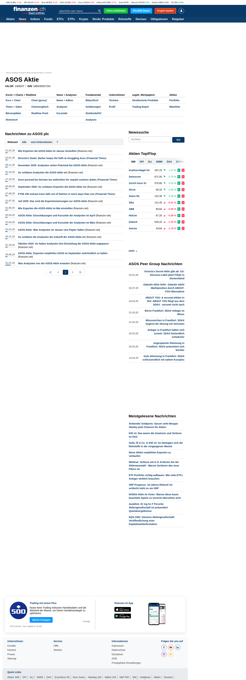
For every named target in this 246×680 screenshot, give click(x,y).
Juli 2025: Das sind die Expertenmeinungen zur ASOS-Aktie (52, 201)
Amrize (133, 228)
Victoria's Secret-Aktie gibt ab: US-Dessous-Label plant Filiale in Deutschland (164, 259)
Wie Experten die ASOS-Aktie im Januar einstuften (47, 151)
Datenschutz (118, 634)
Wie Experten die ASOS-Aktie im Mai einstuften (45, 208)
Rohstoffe (124, 19)
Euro (81, 2)
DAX (62, 2)
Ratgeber (178, 19)
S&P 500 (124, 661)
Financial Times (96, 158)
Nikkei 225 (110, 661)
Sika (131, 202)
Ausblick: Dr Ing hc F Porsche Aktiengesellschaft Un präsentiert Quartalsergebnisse (148, 492)
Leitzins (151, 665)
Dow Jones (79, 661)
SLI (31, 661)
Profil (112, 106)
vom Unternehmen (41, 142)
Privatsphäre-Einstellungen (126, 647)
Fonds (48, 19)
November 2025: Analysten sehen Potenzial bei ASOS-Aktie (52, 165)
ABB (131, 209)
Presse (11, 638)
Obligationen (159, 19)
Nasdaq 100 (94, 661)
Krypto (83, 19)
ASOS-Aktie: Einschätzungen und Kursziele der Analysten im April (56, 215)
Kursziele (61, 113)
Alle (24, 142)
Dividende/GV (93, 113)
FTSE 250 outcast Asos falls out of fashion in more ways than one (56, 194)
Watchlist (174, 106)
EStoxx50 (101, 2)
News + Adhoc (64, 100)
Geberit (133, 222)
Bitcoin (134, 2)
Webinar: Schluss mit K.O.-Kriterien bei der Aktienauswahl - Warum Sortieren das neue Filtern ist (154, 450)
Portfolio (174, 100)
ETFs (60, 19)
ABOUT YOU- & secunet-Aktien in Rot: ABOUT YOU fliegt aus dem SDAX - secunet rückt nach (164, 285)
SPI (25, 2)
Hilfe (56, 630)
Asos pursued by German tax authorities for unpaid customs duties (57, 179)
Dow (43, 2)
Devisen (141, 19)
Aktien (10, 19)
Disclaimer (117, 638)
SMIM (40, 661)
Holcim (133, 215)
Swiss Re (134, 196)
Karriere (11, 634)
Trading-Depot (140, 106)
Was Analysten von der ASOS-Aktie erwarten (44, 263)
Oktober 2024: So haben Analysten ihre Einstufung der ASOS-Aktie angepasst (63, 243)
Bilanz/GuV (91, 100)
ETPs (71, 19)
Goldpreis (145, 661)
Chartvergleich (39, 106)
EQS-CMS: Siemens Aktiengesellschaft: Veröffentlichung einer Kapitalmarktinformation (152, 505)
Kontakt (11, 630)
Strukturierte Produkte (145, 100)
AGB (114, 643)
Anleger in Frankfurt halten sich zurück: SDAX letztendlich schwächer (166, 318)
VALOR (9, 86)
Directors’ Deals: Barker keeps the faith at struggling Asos (52, 158)
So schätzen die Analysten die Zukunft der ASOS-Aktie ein (52, 237)
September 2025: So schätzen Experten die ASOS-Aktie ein (52, 186)
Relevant (13, 142)
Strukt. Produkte (103, 19)
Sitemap (11, 643)
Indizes (35, 19)
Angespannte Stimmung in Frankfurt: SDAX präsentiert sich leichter (165, 331)
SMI (8, 2)
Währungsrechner (122, 665)
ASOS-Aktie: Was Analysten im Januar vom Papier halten (51, 229)
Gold (121, 2)
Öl (172, 2)
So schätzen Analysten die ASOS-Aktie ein (42, 172)
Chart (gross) (39, 100)
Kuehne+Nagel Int (139, 170)
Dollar (154, 2)
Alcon (132, 189)
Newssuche (139, 132)
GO (178, 139)
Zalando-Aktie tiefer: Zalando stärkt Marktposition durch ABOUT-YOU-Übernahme (163, 272)
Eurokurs (26, 665)
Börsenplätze (13, 113)
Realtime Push (39, 113)
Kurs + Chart (13, 100)
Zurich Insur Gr (138, 183)
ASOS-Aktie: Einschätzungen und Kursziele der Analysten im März (56, 222)
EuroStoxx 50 (62, 661)
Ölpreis (139, 665)
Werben (58, 634)
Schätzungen (93, 106)
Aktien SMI (13, 661)
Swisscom (135, 176)
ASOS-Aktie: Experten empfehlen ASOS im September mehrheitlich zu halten (63, 253)
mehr (133, 235)
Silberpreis (40, 665)
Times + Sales (14, 106)
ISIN (29, 86)
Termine (113, 100)
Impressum (118, 630)
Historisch (12, 119)
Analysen (61, 106)
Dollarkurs (12, 665)
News (22, 19)
